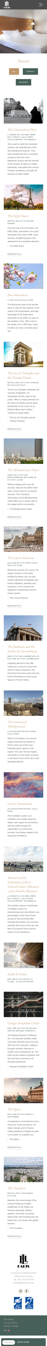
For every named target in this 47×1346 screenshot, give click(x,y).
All (14, 71)
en (5, 1330)
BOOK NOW (23, 1342)
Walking (23, 82)
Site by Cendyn (11, 1326)
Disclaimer (9, 1319)
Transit (30, 71)
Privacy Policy (10, 1323)
